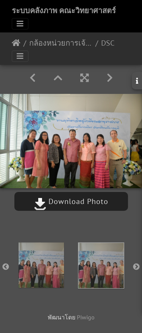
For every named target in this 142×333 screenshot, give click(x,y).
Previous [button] (5, 267)
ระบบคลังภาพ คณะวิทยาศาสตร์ (64, 10)
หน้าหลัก (16, 43)
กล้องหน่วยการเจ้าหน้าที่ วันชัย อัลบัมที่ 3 (60, 43)
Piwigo (86, 317)
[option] (41, 265)
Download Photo (71, 201)
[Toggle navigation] (20, 23)
